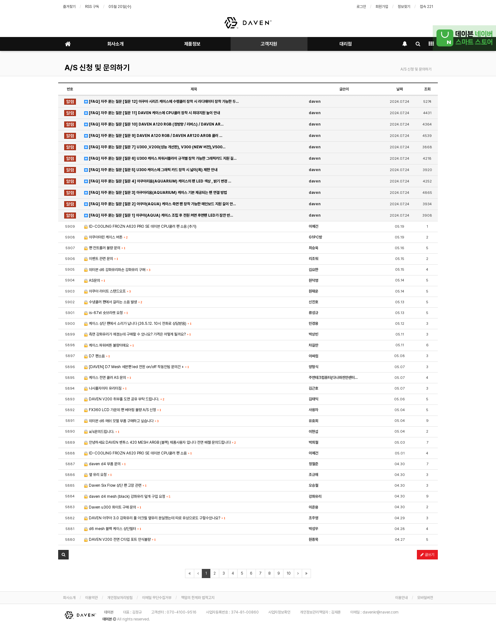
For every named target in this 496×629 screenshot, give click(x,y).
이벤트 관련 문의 (101, 258)
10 (289, 573)
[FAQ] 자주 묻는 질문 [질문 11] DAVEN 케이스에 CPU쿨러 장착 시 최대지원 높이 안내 (152, 113)
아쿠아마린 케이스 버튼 (105, 237)
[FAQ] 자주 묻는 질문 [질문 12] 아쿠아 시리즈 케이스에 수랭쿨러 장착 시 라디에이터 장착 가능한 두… (161, 101)
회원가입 (381, 6)
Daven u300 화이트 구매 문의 (112, 507)
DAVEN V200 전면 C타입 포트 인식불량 (120, 539)
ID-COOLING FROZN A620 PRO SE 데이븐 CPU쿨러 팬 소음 (138, 453)
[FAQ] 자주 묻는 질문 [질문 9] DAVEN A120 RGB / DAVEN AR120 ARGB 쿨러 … (153, 135)
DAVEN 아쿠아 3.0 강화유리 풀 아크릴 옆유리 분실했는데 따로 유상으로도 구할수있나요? (154, 518)
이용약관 (91, 597)
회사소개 (115, 44)
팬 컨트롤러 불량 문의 (104, 248)
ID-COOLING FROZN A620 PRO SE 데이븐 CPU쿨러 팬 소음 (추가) (140, 226)
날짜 (399, 89)
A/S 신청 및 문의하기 (97, 67)
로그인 (361, 6)
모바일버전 (425, 597)
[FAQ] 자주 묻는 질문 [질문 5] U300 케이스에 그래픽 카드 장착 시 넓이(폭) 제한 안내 (150, 170)
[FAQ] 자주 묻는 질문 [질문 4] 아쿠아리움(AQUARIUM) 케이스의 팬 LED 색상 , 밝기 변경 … (157, 181)
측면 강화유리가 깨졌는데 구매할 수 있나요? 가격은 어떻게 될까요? (137, 334)
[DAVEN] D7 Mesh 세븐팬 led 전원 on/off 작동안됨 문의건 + (136, 367)
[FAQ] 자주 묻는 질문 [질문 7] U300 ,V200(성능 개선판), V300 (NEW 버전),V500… (155, 147)
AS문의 (94, 280)
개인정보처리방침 (120, 597)
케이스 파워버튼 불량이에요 (109, 345)
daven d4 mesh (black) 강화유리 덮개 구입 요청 (127, 496)
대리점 (345, 44)
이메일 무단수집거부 (156, 597)
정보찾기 (404, 6)
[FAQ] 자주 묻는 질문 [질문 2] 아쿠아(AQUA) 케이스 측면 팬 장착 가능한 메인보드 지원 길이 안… (160, 204)
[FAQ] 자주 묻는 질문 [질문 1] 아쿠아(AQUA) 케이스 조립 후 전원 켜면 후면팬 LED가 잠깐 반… (158, 215)
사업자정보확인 (279, 612)
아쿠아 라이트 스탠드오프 (107, 291)
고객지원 (269, 44)
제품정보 (192, 44)
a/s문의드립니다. (101, 431)
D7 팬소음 (97, 356)
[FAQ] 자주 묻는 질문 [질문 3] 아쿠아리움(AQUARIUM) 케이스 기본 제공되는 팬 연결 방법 (155, 192)
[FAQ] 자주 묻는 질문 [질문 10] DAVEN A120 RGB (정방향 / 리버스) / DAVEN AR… (154, 124)
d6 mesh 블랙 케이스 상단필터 (112, 529)
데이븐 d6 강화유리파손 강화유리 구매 (117, 270)
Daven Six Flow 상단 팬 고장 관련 (115, 485)
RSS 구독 (92, 6)
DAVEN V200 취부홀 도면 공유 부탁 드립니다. (124, 399)
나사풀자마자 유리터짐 (105, 388)
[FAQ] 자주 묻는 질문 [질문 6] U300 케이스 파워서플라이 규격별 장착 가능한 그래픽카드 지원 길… (160, 158)
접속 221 (426, 6)
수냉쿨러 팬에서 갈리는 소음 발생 (113, 302)
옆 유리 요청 (98, 474)
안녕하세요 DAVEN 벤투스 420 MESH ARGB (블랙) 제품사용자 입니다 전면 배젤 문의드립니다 (160, 442)
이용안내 (401, 597)
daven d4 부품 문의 (105, 464)
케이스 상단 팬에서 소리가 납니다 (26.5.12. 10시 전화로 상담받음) (137, 323)
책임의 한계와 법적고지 (197, 597)
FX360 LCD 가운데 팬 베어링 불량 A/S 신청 (122, 410)
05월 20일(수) (119, 6)
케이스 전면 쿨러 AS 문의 (107, 377)
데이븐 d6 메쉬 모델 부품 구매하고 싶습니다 (121, 421)
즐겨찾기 (69, 6)
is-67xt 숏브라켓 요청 (106, 313)
